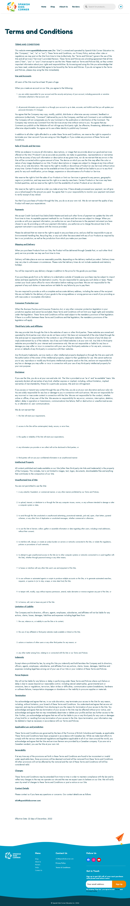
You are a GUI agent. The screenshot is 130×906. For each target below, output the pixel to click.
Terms (117, 889)
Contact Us (38, 870)
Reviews (76, 7)
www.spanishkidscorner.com (39, 50)
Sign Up (119, 884)
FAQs (37, 867)
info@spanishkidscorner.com (28, 800)
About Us (63, 7)
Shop (53, 7)
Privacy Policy (61, 863)
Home (43, 7)
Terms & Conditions (63, 867)
